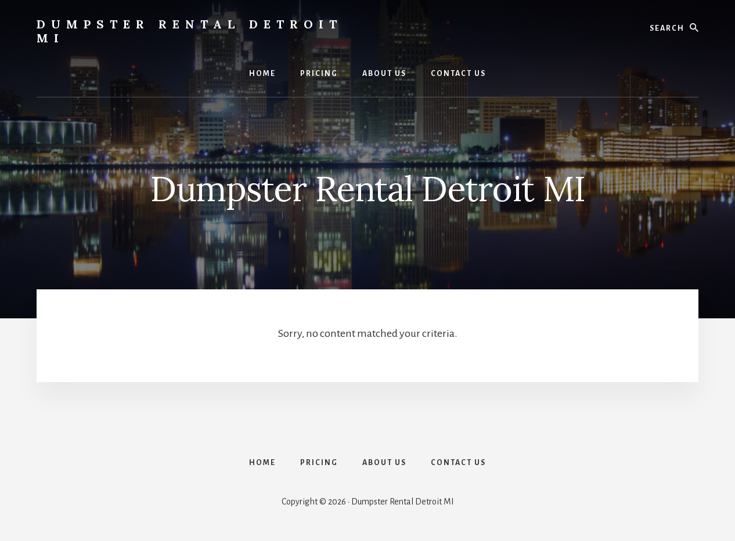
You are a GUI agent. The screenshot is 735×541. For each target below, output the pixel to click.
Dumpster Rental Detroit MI (190, 31)
